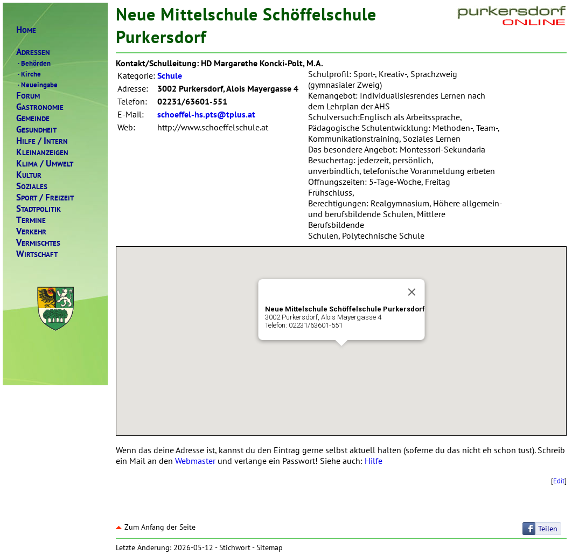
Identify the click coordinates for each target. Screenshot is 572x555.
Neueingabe (37, 84)
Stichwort (234, 547)
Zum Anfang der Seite (156, 527)
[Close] (411, 292)
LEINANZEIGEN (42, 152)
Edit (558, 480)
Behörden (33, 63)
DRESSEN (33, 52)
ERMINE (31, 220)
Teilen (547, 528)
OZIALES (31, 186)
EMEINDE (33, 118)
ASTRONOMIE (40, 107)
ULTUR (28, 175)
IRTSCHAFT (37, 254)
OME (26, 30)
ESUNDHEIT (36, 129)
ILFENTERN (42, 141)
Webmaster (195, 460)
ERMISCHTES (38, 242)
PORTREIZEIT (45, 197)
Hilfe (373, 460)
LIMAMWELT (44, 163)
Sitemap (269, 547)
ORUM (28, 95)
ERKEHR (31, 231)
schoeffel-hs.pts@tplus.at (206, 114)
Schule (169, 75)
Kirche (28, 74)
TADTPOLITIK (38, 208)
